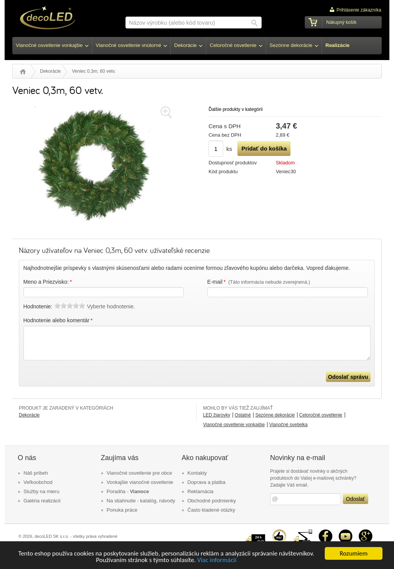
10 (82, 306)
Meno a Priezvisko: (48, 282)
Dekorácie (50, 71)
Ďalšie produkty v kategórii (236, 109)
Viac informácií (217, 561)
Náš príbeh (35, 473)
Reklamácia (200, 491)
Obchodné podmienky (211, 501)
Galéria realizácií (42, 501)
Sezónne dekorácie (275, 415)
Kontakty (197, 473)
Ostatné (243, 415)
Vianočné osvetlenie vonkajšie (234, 424)
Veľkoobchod (37, 482)
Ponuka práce (122, 510)
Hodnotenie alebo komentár (58, 320)
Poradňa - (128, 491)
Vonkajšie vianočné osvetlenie (140, 482)
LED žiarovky (216, 415)
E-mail (259, 282)
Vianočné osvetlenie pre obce (139, 473)
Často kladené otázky (211, 510)
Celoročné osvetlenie (320, 415)
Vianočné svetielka (288, 424)
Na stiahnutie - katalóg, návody (141, 501)
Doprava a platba (206, 482)
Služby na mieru (41, 491)
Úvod (23, 71)
